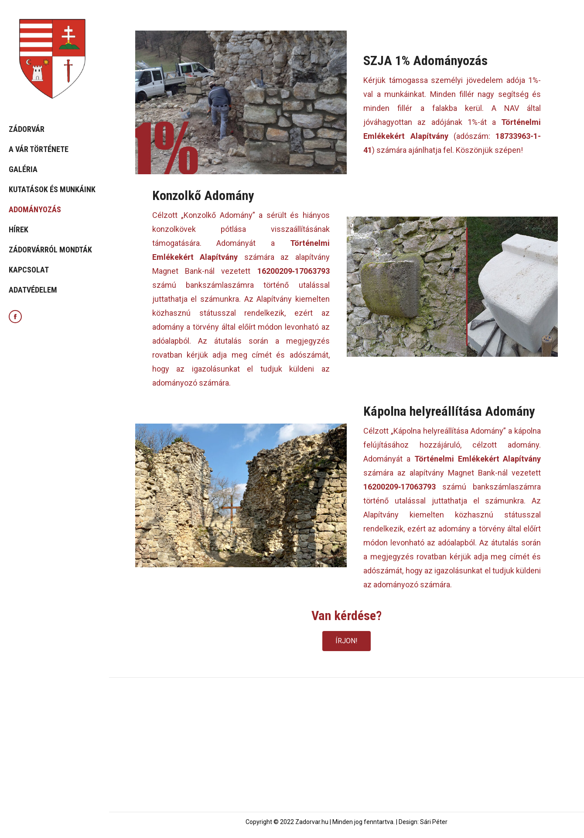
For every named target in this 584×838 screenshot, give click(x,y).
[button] (346, 641)
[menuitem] (54, 129)
